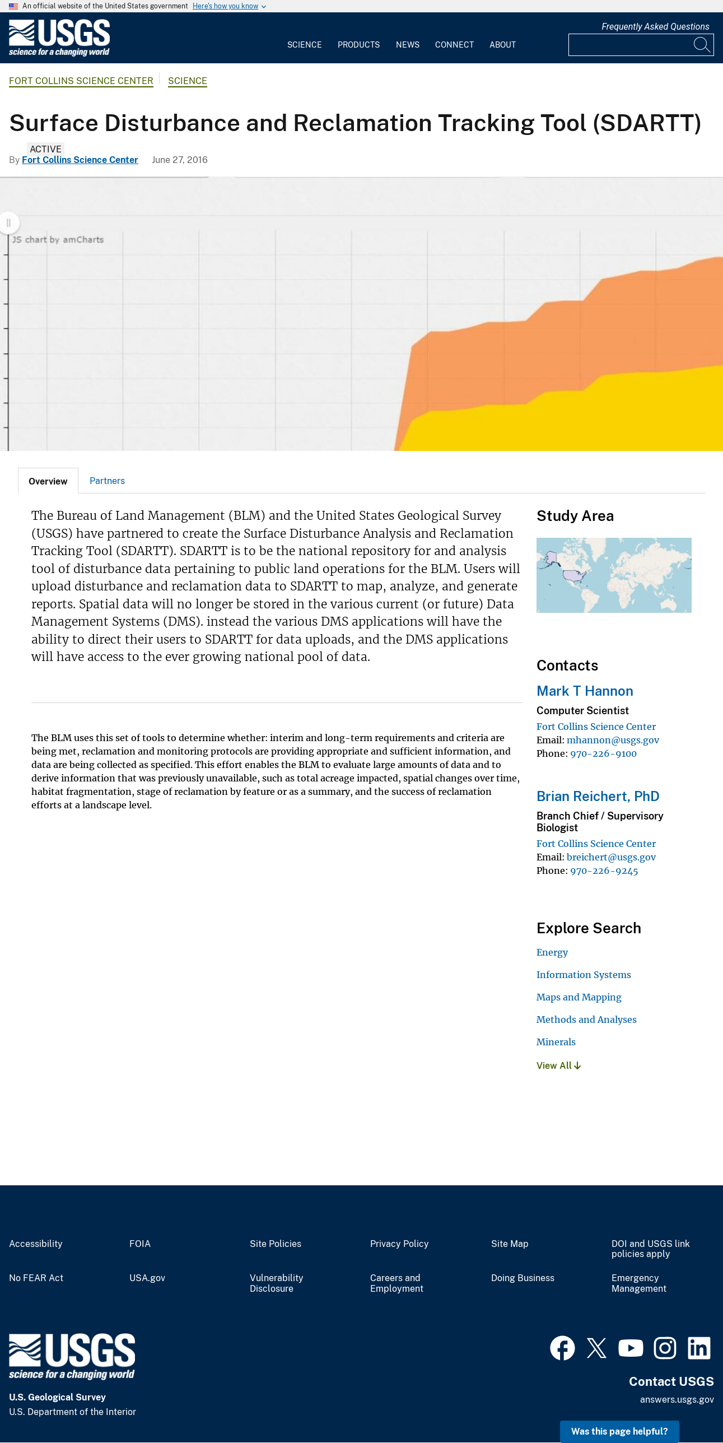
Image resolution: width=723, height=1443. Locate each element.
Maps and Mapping (579, 997)
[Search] (703, 45)
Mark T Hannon (585, 691)
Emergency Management (639, 1283)
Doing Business (522, 1278)
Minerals (556, 1042)
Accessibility (36, 1244)
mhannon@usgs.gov (613, 740)
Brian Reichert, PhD (598, 796)
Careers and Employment (396, 1283)
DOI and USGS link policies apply (651, 1249)
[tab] (48, 481)
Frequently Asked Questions (655, 26)
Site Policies (275, 1244)
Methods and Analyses (587, 1019)
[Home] (59, 54)
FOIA (140, 1244)
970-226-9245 (604, 870)
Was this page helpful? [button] (619, 1431)
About (502, 44)
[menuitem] (304, 38)
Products (359, 44)
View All (559, 1065)
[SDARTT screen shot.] (361, 313)
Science (304, 44)
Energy (552, 952)
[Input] (641, 45)
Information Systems (584, 974)
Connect (454, 44)
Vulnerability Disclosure (277, 1283)
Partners (107, 481)
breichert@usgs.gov (611, 857)
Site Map (510, 1244)
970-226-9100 (603, 753)
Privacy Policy (399, 1244)
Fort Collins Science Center (81, 81)
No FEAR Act (36, 1278)
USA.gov (147, 1278)
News (407, 44)
